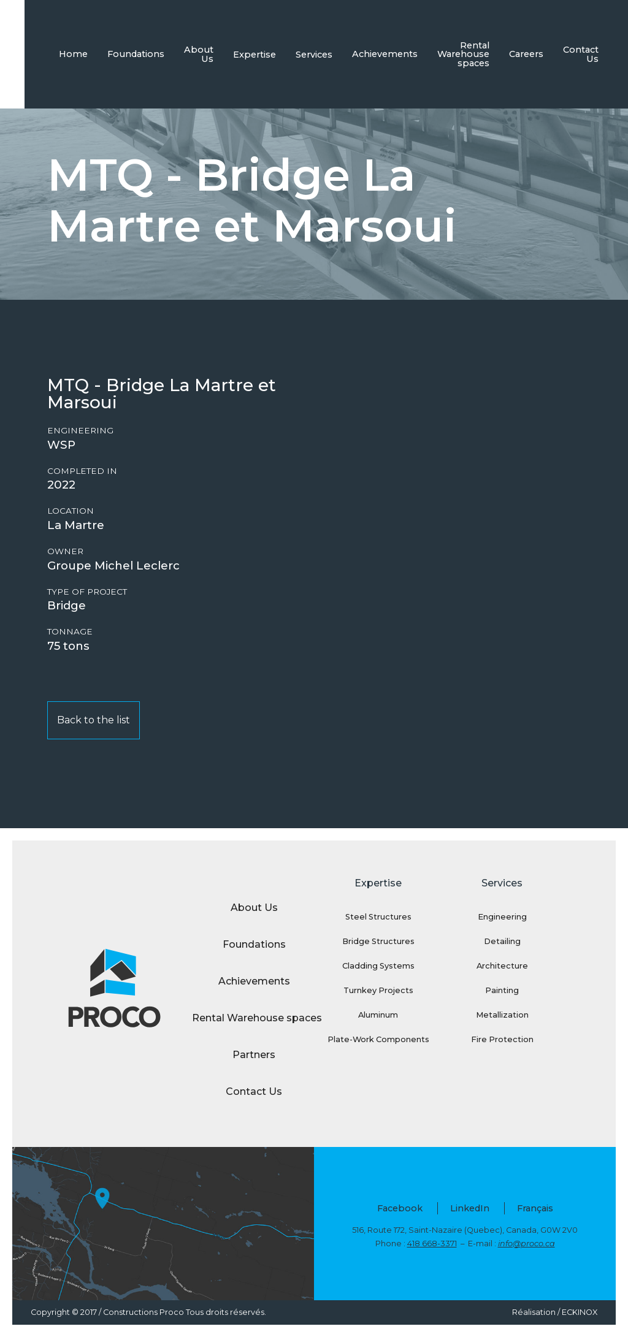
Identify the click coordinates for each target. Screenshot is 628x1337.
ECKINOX (579, 1312)
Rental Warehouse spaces (463, 54)
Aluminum (378, 1014)
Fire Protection (502, 1039)
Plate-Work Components (378, 1039)
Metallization (502, 1014)
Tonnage (70, 631)
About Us (198, 54)
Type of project (87, 591)
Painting (502, 990)
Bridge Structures (378, 941)
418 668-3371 (432, 1243)
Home (73, 53)
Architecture (502, 965)
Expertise (254, 54)
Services (314, 54)
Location (70, 511)
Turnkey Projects (378, 990)
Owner (65, 551)
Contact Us (581, 54)
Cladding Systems (378, 965)
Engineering (80, 430)
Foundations (135, 53)
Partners (253, 1055)
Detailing (502, 941)
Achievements (385, 53)
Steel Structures (378, 916)
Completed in (82, 471)
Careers (526, 53)
